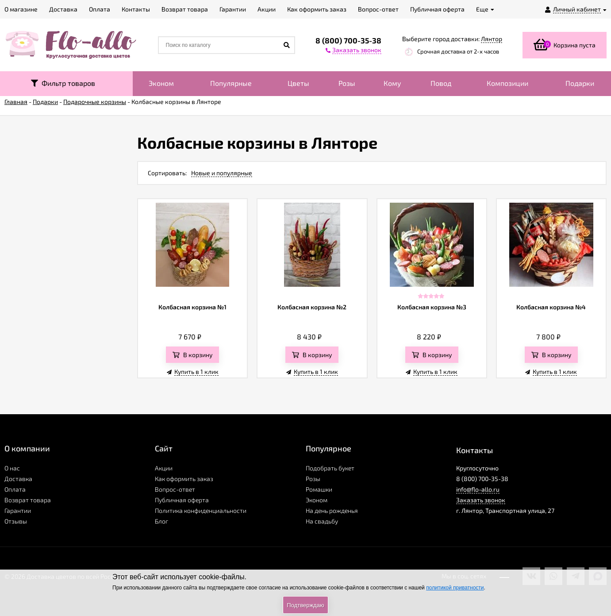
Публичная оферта (182, 500)
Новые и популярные (221, 173)
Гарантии (17, 510)
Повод (440, 83)
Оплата (15, 489)
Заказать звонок (480, 500)
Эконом (161, 83)
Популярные (231, 83)
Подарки (579, 83)
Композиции (507, 83)
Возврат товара (27, 500)
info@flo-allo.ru (478, 489)
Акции (164, 468)
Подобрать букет (330, 468)
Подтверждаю (305, 605)
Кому (392, 83)
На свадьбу (322, 521)
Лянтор (491, 38)
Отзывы (15, 521)
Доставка (18, 478)
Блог (161, 521)
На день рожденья (332, 510)
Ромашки (319, 489)
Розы (346, 83)
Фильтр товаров (63, 83)
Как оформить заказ (184, 478)
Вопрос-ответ (175, 489)
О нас (12, 468)
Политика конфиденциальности (200, 510)
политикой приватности (455, 588)
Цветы (298, 83)
